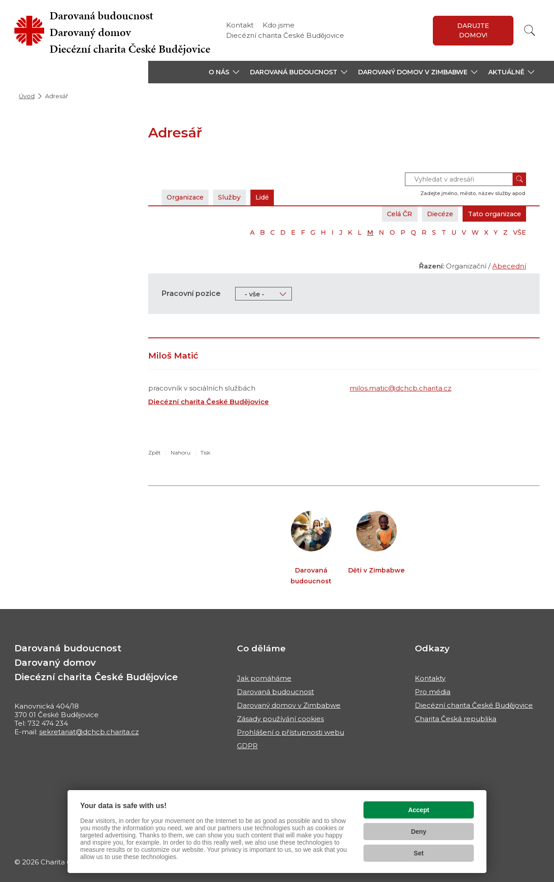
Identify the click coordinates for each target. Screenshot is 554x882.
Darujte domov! (473, 30)
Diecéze (433, 213)
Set (419, 853)
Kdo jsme (279, 25)
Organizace (187, 197)
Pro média (432, 691)
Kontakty (430, 678)
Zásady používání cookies (280, 718)
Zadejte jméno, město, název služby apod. (473, 193)
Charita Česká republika (455, 718)
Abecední (509, 266)
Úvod (27, 96)
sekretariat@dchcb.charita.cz (89, 731)
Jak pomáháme (264, 678)
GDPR (247, 745)
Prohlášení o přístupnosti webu (290, 732)
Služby (234, 197)
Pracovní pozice (191, 293)
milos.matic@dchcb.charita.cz (400, 388)
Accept (418, 810)
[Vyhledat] (530, 30)
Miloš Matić (173, 355)
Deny (418, 831)
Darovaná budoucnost (275, 691)
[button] (224, 72)
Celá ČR (390, 213)
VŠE (519, 232)
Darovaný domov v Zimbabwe (289, 705)
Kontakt (240, 25)
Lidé (269, 197)
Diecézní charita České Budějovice (285, 35)
